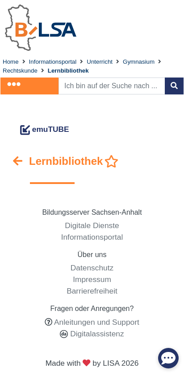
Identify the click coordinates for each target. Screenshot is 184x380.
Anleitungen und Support (96, 322)
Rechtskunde (20, 70)
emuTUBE (44, 129)
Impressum (92, 279)
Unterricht (100, 61)
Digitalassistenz (96, 333)
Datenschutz (92, 267)
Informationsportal (53, 61)
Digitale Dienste (92, 225)
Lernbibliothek (68, 70)
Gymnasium (139, 61)
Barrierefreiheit (92, 290)
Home (11, 61)
